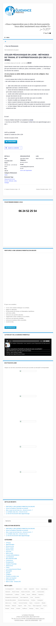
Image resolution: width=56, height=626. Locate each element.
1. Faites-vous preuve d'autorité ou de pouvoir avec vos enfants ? (24, 348)
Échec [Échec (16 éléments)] (42, 608)
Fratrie (7, 567)
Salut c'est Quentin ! (11, 577)
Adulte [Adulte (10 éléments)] (25, 588)
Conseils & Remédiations (12, 554)
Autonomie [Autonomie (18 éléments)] (7, 591)
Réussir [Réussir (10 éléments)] (12, 608)
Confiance (8, 574)
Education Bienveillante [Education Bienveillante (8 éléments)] (10, 599)
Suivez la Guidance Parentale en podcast (17, 507)
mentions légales (19, 619)
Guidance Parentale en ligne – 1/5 (12, 189)
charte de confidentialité (31, 619)
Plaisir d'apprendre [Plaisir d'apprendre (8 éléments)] (37, 605)
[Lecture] (7, 340)
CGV (40, 619)
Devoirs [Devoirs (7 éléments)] (28, 594)
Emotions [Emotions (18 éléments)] (33, 599)
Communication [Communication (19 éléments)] (40, 591)
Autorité (8, 572)
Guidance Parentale (11, 563)
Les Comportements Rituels (13, 568)
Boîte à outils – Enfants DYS (13, 581)
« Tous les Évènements (11, 46)
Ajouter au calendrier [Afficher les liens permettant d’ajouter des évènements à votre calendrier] (13, 148)
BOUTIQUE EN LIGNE (11, 558)
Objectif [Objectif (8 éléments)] (20, 605)
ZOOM (31, 120)
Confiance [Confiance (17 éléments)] (17, 594)
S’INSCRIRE (11, 142)
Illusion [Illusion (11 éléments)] (30, 602)
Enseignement (10, 561)
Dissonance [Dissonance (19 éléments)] (40, 594)
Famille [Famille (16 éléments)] (15, 602)
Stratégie (6, 182)
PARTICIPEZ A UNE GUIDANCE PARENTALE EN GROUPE (20, 506)
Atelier (6, 175)
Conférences (9, 559)
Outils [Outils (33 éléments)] (25, 605)
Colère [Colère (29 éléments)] (33, 591)
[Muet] (44, 340)
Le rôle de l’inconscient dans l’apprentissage (18, 513)
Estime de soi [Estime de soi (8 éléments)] (8, 602)
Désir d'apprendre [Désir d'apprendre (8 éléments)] (24, 596)
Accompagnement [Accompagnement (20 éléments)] (9, 588)
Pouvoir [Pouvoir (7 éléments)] (45, 605)
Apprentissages (10, 544)
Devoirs (6, 181)
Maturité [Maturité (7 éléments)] (43, 602)
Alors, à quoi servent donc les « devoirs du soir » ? (19, 509)
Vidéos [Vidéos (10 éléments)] (37, 608)
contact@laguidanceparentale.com (35, 618)
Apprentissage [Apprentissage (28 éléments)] (44, 588)
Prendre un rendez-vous (12, 575)
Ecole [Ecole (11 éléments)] (31, 596)
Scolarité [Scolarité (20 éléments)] (18, 608)
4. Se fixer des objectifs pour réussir (15, 353)
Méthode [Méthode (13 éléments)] (14, 605)
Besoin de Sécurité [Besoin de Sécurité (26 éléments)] (25, 591)
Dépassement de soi (9, 179)
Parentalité (9, 570)
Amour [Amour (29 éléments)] (37, 588)
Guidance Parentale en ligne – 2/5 (43, 189)
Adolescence (9, 565)
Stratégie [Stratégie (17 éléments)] (31, 608)
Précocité (8, 551)
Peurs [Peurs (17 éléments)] (29, 605)
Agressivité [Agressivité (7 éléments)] (31, 588)
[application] (28, 340)
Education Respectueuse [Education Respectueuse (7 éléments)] (23, 599)
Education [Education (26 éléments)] (37, 596)
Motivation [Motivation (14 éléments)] (7, 605)
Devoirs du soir (10, 545)
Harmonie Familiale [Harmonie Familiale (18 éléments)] (23, 602)
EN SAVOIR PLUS (10, 327)
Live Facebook (10, 556)
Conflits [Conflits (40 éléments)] (23, 594)
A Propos (8, 542)
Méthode (11, 181)
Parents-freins (10, 549)
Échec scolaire (10, 547)
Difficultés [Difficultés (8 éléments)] (34, 594)
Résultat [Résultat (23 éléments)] (7, 608)
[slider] (26, 340)
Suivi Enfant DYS (10, 579)
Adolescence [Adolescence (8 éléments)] (19, 588)
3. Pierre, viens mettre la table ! (14, 352)
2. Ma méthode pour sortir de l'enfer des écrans (18, 350)
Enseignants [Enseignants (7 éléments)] (40, 599)
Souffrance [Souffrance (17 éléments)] (24, 608)
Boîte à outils (9, 552)
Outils (15, 181)
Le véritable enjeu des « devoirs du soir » (17, 511)
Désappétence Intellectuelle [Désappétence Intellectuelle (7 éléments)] (11, 596)
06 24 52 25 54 (18, 618)
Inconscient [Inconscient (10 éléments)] (37, 602)
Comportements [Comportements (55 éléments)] (9, 594)
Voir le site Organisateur (26, 170)
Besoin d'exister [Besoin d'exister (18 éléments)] (15, 591)
